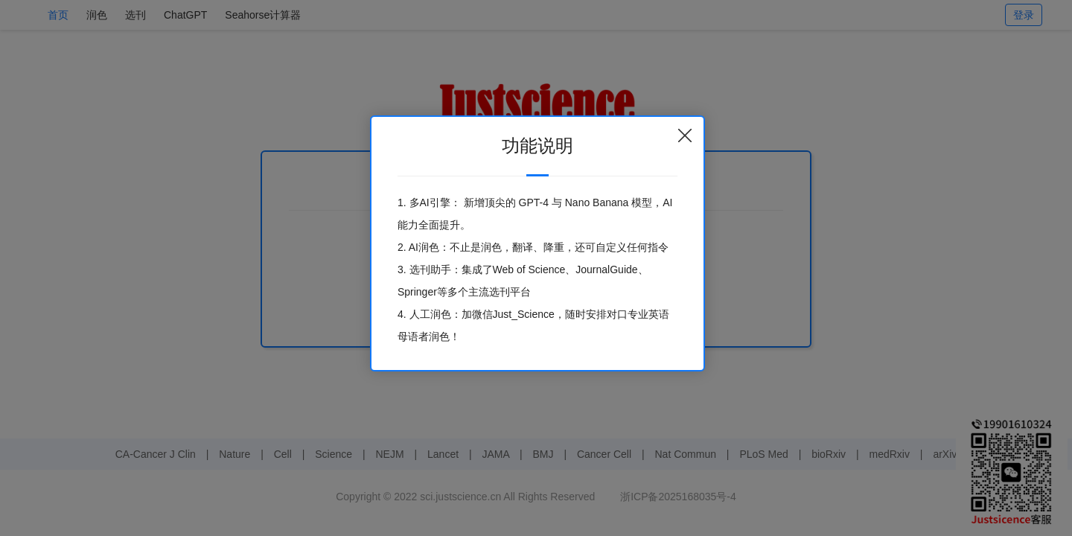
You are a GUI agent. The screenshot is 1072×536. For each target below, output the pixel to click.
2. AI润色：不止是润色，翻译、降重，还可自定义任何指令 (533, 247)
